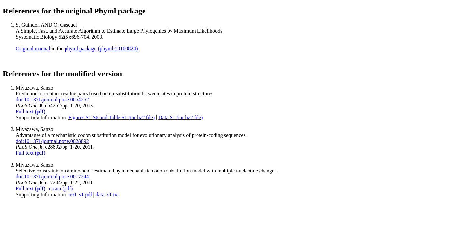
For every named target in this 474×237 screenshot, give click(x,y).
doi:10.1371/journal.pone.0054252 (52, 99)
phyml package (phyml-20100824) (101, 48)
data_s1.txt (107, 194)
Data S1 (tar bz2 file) (180, 117)
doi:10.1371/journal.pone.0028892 (52, 141)
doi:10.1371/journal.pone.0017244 (52, 176)
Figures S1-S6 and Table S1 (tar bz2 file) (111, 117)
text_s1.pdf (80, 194)
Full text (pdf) (30, 111)
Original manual (33, 48)
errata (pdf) (61, 188)
